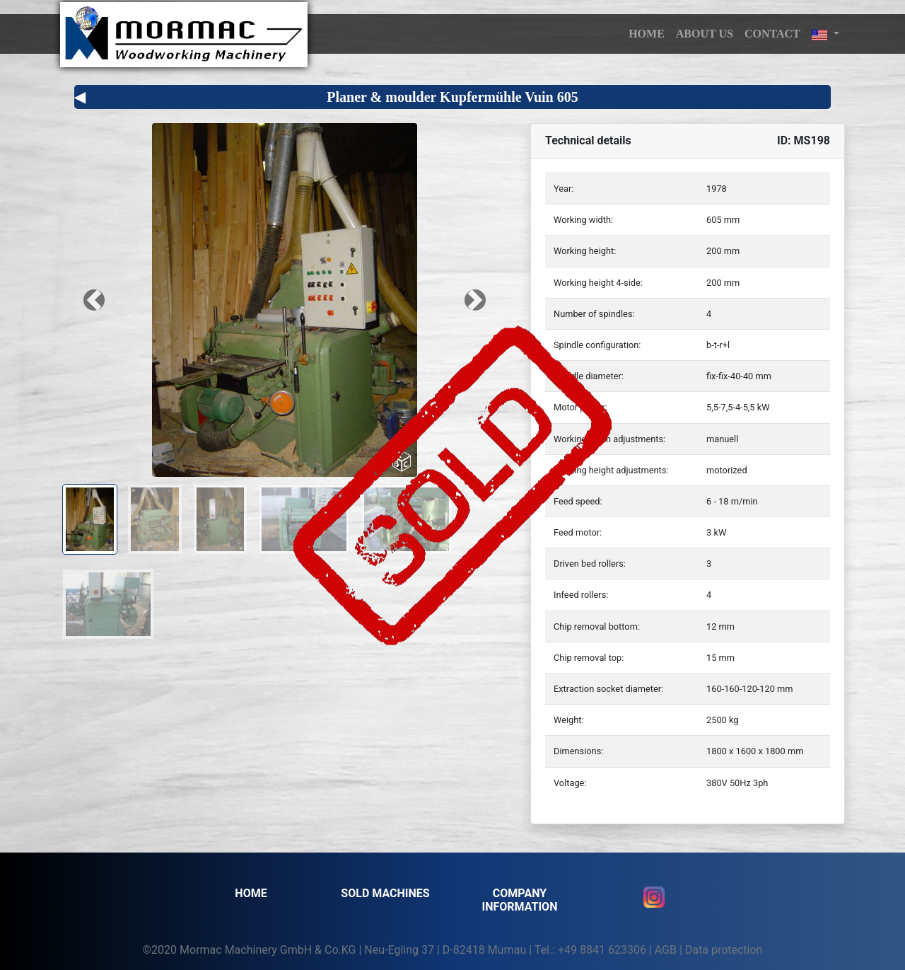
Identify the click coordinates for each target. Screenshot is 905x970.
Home (251, 893)
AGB (666, 950)
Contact (772, 34)
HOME (647, 34)
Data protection (724, 950)
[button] (825, 34)
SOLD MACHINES (385, 893)
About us (704, 34)
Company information (520, 900)
